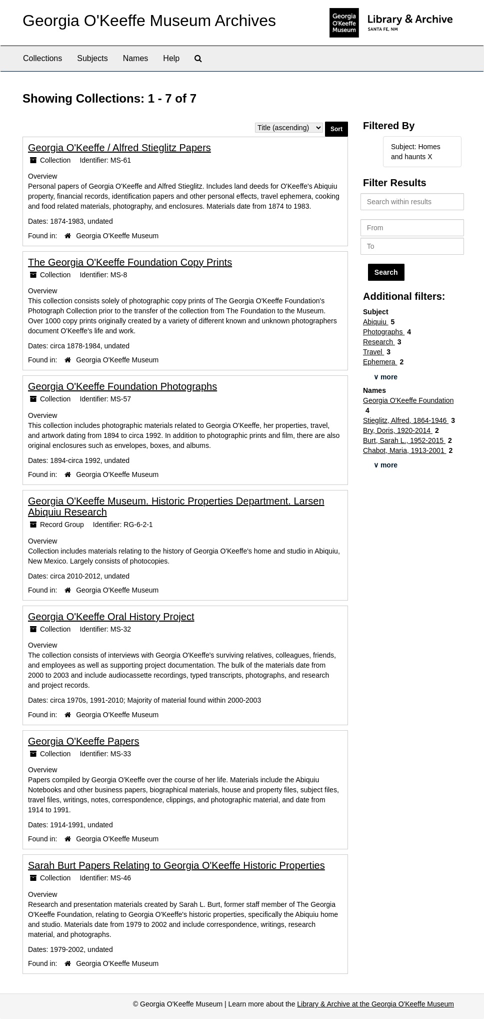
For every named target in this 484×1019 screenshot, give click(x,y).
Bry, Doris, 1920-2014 (397, 430)
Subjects (92, 58)
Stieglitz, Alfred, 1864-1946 (405, 420)
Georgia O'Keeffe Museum (117, 236)
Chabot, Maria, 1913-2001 (404, 450)
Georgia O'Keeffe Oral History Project (111, 616)
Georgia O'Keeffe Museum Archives (149, 21)
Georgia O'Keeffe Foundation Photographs (122, 386)
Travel (373, 352)
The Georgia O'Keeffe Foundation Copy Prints (130, 262)
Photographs (383, 332)
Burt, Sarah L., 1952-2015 (404, 440)
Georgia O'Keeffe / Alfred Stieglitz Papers (119, 147)
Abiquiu (375, 322)
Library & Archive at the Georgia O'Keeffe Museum (375, 1004)
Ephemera (380, 362)
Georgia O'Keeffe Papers (83, 741)
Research (379, 342)
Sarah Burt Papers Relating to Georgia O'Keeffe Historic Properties (176, 865)
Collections (42, 58)
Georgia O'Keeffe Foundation (408, 400)
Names (135, 58)
